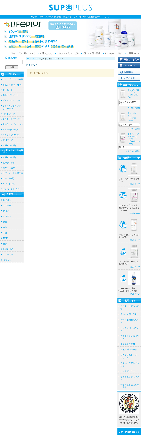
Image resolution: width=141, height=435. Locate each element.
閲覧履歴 (129, 72)
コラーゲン (8, 205)
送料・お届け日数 (91, 53)
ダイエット (8, 90)
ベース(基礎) (8, 178)
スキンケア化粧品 (11, 135)
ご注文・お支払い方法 (67, 53)
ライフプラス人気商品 (13, 79)
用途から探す (9, 168)
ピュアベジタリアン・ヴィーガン (13, 107)
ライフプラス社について (22, 53)
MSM (5, 238)
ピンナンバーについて (130, 329)
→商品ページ (134, 184)
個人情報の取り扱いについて (130, 356)
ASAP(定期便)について (130, 321)
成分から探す (9, 162)
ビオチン (7, 216)
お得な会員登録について (130, 337)
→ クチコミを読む (132, 108)
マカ (5, 233)
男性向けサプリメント (13, 124)
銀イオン (7, 200)
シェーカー (8, 254)
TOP (32, 59)
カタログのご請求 (113, 53)
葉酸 (5, 222)
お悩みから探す (10, 145)
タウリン (7, 260)
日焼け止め (8, 249)
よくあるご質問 (128, 344)
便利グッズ (8, 140)
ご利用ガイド (132, 53)
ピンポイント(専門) (11, 189)
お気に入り (129, 78)
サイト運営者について (130, 377)
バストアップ (9, 114)
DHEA (6, 211)
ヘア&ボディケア (10, 129)
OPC (5, 227)
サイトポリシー (128, 371)
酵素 (5, 243)
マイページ (129, 65)
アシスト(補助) (9, 183)
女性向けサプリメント (13, 119)
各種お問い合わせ (129, 349)
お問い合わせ (45, 53)
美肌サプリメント (11, 95)
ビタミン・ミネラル (12, 100)
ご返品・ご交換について (130, 364)
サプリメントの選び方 (13, 173)
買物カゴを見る (131, 59)
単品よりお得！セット (13, 84)
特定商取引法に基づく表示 (130, 386)
